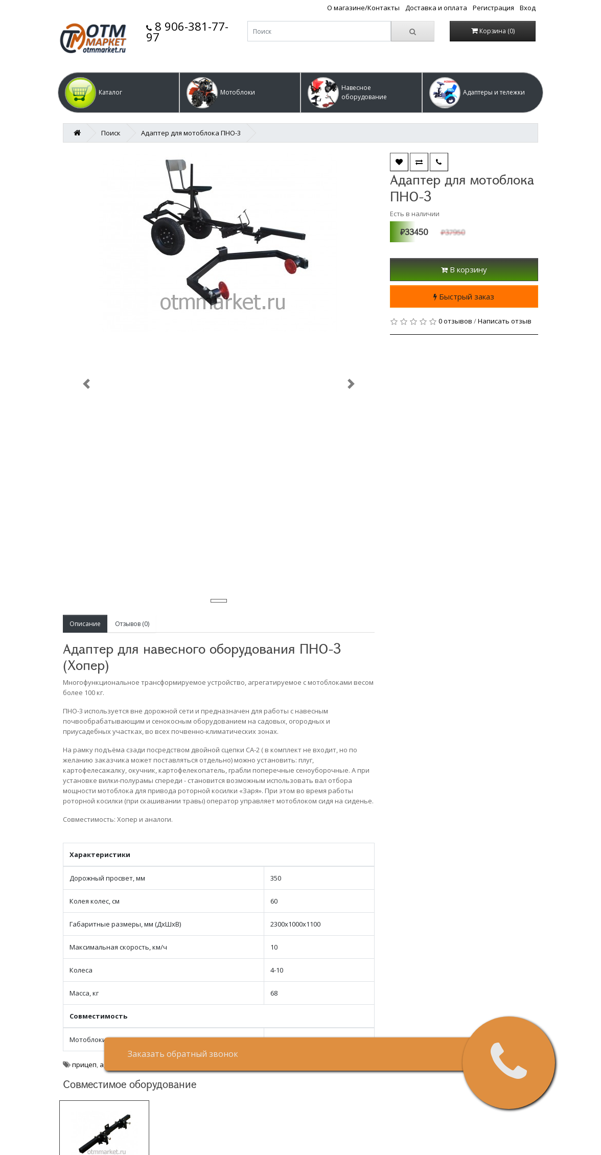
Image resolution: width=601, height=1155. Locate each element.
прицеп (84, 1064)
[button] (118, 92)
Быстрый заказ (463, 296)
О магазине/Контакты (363, 7)
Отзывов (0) (132, 623)
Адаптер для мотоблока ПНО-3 (191, 132)
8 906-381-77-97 (187, 31)
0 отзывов (455, 321)
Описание (85, 623)
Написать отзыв (504, 321)
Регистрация (493, 7)
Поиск (111, 132)
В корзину (464, 269)
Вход (528, 7)
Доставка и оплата (436, 7)
